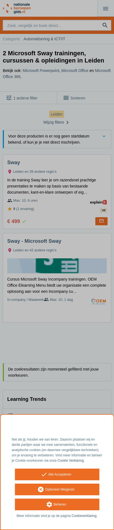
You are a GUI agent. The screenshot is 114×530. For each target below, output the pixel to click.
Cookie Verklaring (71, 460)
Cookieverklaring (84, 516)
